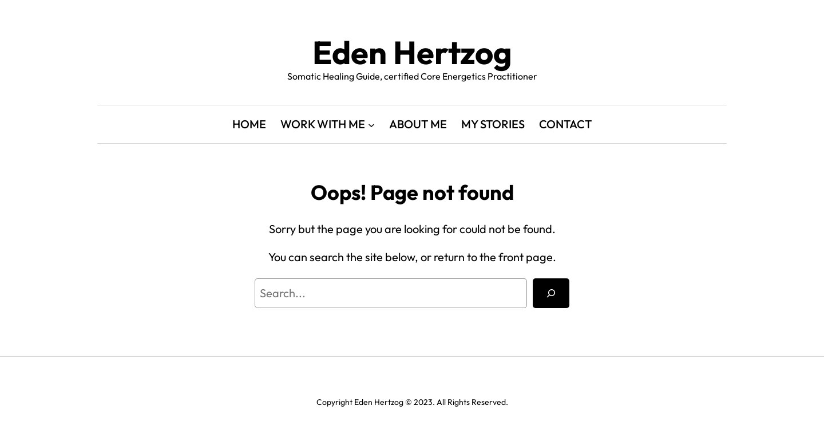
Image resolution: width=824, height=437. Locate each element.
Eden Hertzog (412, 52)
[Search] (551, 293)
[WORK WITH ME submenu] (371, 124)
